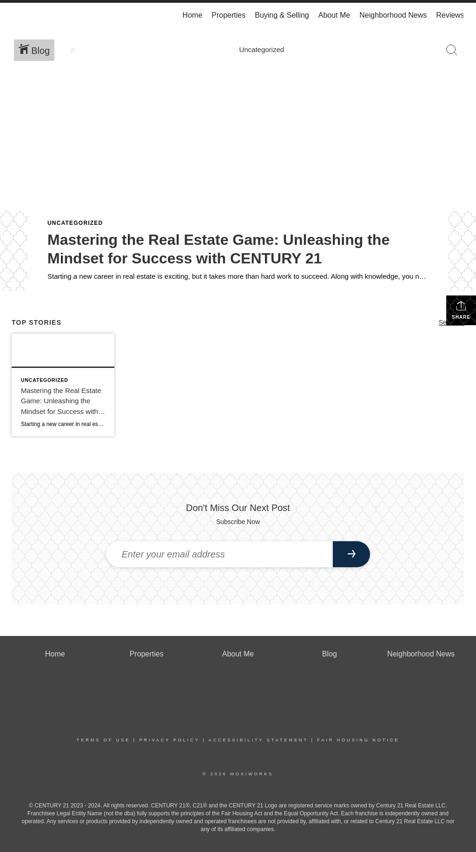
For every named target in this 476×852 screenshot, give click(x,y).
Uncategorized (75, 223)
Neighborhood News (393, 15)
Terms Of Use (104, 740)
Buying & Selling (282, 15)
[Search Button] (451, 50)
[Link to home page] (17, 15)
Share (461, 310)
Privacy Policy (169, 740)
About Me (334, 15)
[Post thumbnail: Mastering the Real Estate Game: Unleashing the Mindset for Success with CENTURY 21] (63, 385)
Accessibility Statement (258, 740)
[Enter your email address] (219, 554)
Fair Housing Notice (358, 740)
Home (193, 15)
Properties (228, 15)
